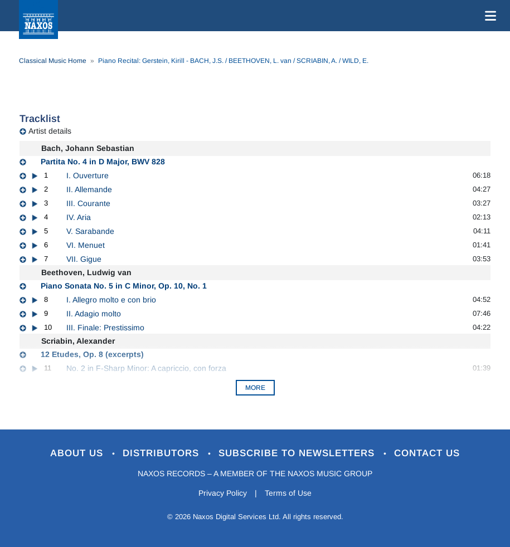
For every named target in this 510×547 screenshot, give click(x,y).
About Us (78, 453)
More (255, 388)
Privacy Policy (222, 493)
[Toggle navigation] (488, 15)
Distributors (162, 453)
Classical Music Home (52, 61)
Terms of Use (288, 493)
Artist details (49, 130)
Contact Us (427, 453)
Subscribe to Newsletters (298, 453)
